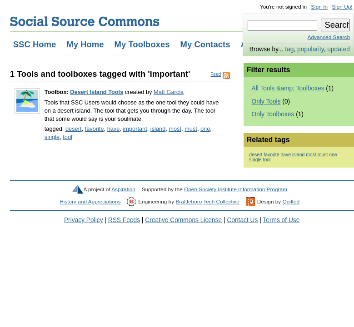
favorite (94, 128)
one (205, 128)
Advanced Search (329, 37)
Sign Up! (342, 7)
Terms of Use (281, 220)
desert (73, 128)
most (175, 128)
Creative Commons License (183, 220)
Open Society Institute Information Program (235, 189)
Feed (215, 74)
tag (289, 49)
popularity (310, 49)
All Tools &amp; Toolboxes (288, 88)
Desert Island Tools (96, 92)
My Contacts (205, 44)
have (113, 128)
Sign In (319, 7)
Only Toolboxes (273, 114)
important (135, 128)
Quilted (291, 201)
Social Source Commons (85, 21)
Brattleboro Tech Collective (207, 201)
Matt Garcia (169, 92)
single (52, 137)
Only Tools (266, 101)
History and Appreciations (90, 201)
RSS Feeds (124, 220)
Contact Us (242, 220)
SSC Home (34, 44)
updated (338, 49)
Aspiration (123, 189)
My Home (85, 44)
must (190, 128)
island (157, 128)
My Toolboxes (142, 44)
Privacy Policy (83, 220)
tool (67, 137)
